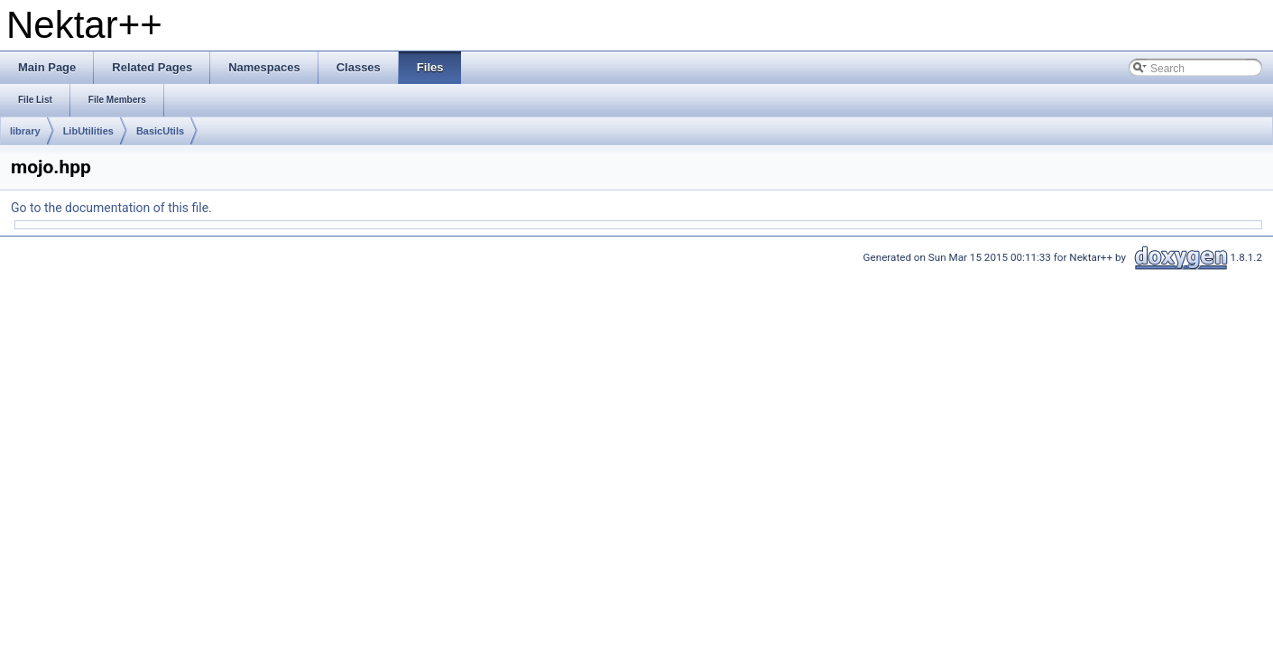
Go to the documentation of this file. (111, 207)
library (25, 130)
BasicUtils (160, 130)
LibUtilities (88, 130)
